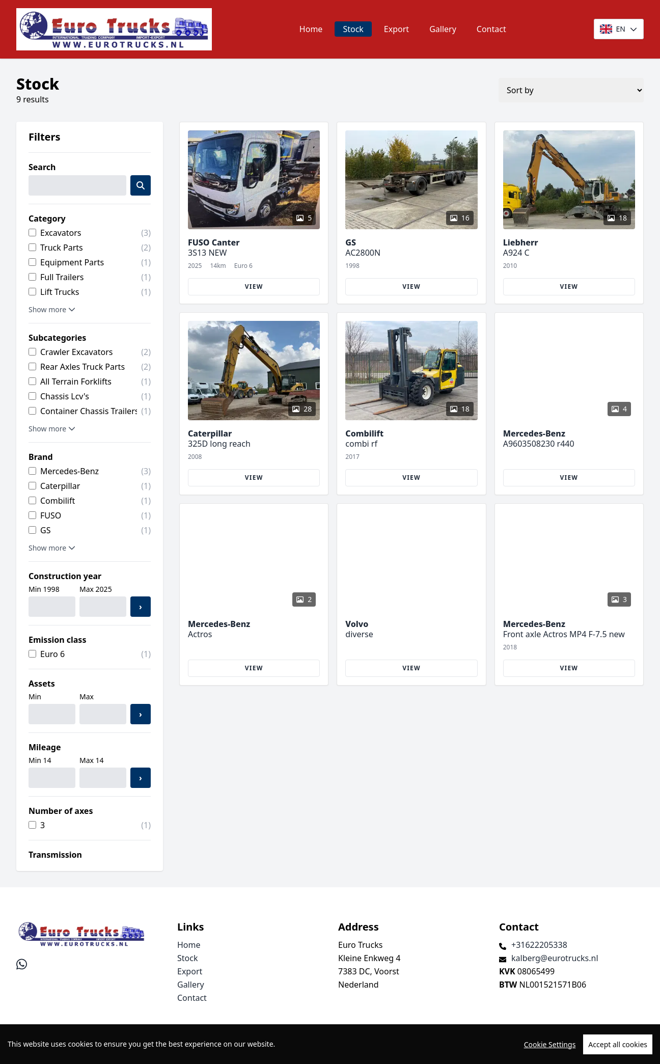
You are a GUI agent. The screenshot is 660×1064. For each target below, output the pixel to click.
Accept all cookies (617, 1044)
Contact (491, 29)
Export (396, 29)
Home (311, 29)
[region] (330, 1044)
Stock (353, 29)
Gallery (442, 29)
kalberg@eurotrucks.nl (554, 958)
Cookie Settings (550, 1044)
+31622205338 (539, 944)
